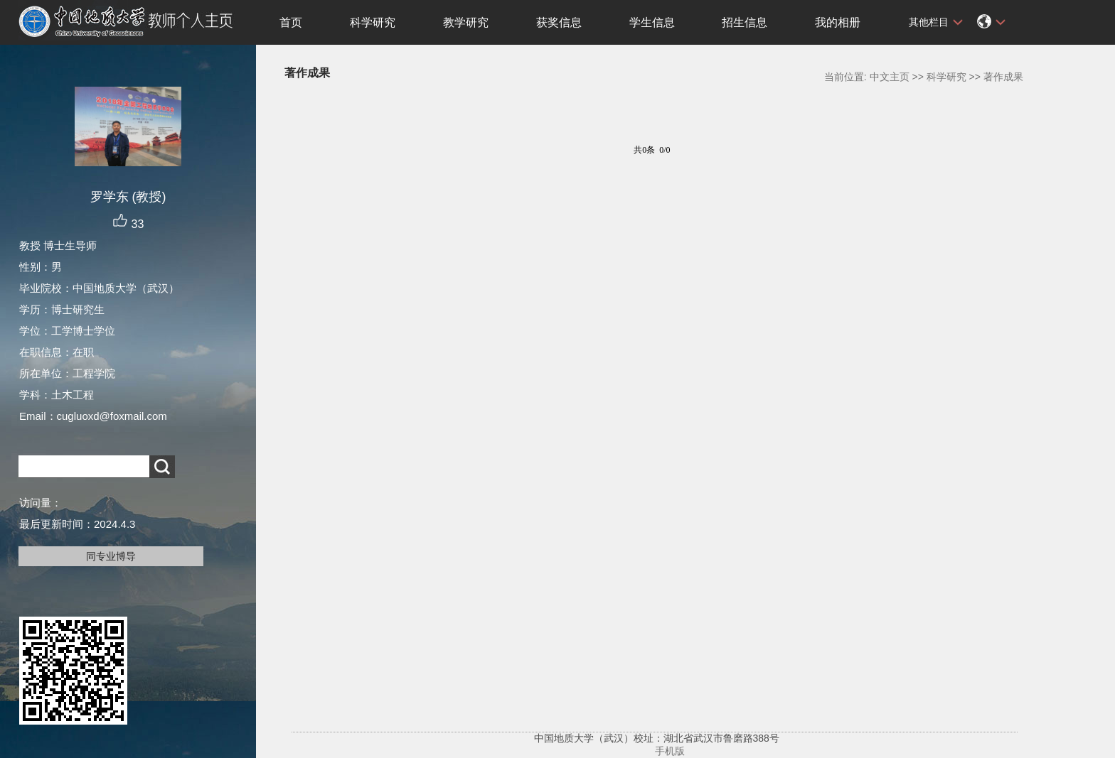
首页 (290, 22)
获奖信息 (559, 22)
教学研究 (466, 22)
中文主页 (889, 76)
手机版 (670, 751)
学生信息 (652, 22)
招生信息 (744, 22)
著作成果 (1003, 76)
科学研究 (372, 22)
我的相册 (837, 22)
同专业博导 (111, 556)
